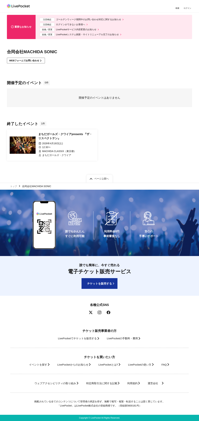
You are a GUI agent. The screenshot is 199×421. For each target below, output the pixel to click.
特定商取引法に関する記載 (100, 383)
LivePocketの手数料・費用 (123, 338)
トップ (14, 185)
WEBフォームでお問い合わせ (26, 62)
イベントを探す (31, 364)
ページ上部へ (101, 178)
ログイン (188, 8)
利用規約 (134, 383)
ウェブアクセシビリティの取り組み (50, 383)
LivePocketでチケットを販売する (74, 338)
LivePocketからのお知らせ (69, 364)
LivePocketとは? (108, 364)
